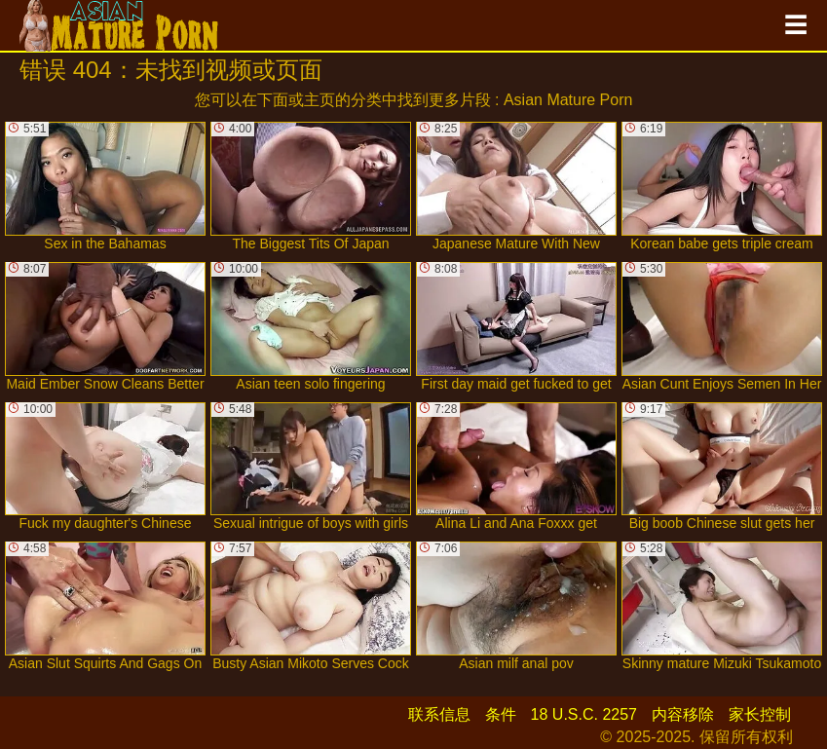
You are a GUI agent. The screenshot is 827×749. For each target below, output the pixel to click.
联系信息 (439, 714)
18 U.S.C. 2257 (584, 714)
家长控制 (760, 714)
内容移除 (683, 714)
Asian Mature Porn (568, 100)
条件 (500, 714)
